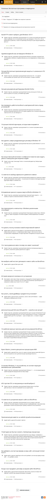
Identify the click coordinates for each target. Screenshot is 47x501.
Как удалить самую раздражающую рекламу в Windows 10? (20, 141)
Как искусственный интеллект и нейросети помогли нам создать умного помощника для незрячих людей (23, 157)
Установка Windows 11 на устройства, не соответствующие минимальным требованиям (21, 366)
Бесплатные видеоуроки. (10, 23)
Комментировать (9, 48)
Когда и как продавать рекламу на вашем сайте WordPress (20, 469)
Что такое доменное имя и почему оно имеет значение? (20, 245)
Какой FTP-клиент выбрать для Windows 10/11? (17, 35)
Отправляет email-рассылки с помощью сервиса (23, 4)
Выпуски (18, 1)
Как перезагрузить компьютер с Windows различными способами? (19, 209)
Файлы (12, 12)
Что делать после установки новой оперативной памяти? (20, 228)
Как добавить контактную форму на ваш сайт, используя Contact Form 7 (23, 452)
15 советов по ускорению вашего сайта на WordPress (19, 400)
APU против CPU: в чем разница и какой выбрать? (18, 383)
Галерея (7, 12)
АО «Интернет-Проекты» (14, 496)
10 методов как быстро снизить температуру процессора (20, 432)
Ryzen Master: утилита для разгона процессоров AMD (19, 349)
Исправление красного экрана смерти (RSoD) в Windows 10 (20, 192)
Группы (26, 1)
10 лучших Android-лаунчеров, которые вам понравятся (20, 124)
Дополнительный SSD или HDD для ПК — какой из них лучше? (21, 310)
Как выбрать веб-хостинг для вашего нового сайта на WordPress (22, 261)
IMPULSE (7, 45)
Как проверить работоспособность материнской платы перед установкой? (22, 106)
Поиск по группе (19, 12)
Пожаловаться (42, 45)
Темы (2, 12)
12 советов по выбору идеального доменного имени (18, 175)
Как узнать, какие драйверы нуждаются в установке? (19, 294)
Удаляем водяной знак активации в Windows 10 (17, 54)
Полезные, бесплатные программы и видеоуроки (17, 8)
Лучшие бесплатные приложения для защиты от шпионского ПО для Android (23, 72)
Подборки (33, 1)
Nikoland (11, 497)
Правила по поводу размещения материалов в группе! (19, 27)
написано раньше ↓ (25, 490)
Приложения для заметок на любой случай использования (20, 417)
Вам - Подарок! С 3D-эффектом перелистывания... (17, 19)
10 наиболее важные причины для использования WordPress (21, 329)
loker (7, 166)
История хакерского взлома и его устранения (16, 276)
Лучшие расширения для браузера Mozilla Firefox (17, 89)
